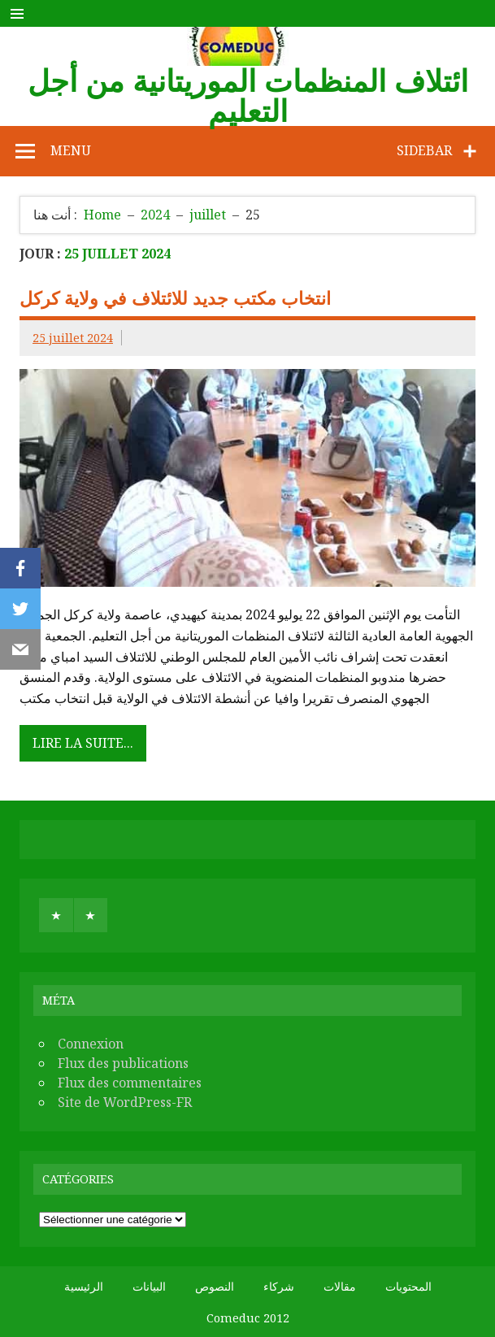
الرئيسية (83, 1286)
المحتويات (408, 1286)
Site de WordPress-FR (125, 1102)
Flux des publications (123, 1063)
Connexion (91, 1044)
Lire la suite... (83, 743)
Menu (70, 150)
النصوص (214, 1286)
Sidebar (424, 150)
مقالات (339, 1286)
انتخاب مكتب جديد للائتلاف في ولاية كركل (175, 297)
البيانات (149, 1286)
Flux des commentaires (130, 1083)
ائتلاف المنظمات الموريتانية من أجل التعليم (248, 95)
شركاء (278, 1286)
